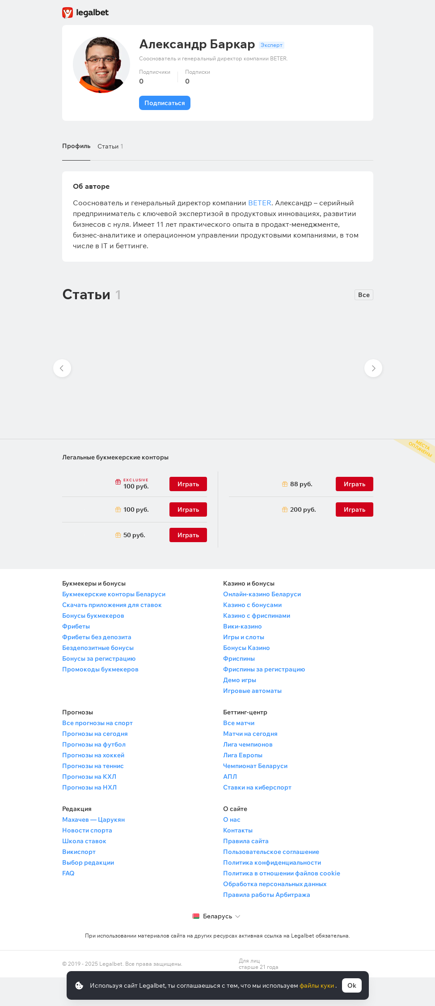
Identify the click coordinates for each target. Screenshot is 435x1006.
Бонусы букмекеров (93, 615)
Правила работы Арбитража (266, 895)
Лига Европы (242, 755)
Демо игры (239, 680)
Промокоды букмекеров (100, 669)
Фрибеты (76, 626)
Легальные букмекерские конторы (115, 457)
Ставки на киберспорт (257, 787)
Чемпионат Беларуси (255, 766)
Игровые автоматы (252, 691)
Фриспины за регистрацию (264, 669)
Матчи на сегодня (250, 734)
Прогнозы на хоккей (93, 755)
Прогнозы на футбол (94, 744)
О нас (232, 819)
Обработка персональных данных (274, 884)
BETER (259, 202)
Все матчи (238, 723)
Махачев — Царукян (93, 819)
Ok (351, 985)
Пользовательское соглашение (271, 852)
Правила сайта (246, 841)
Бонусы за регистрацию (98, 658)
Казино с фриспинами (256, 615)
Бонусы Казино (246, 648)
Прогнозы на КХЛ (89, 777)
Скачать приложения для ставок (112, 605)
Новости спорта (87, 830)
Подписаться (164, 103)
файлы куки (317, 985)
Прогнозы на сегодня (95, 734)
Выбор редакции (88, 862)
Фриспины (239, 658)
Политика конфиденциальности (272, 862)
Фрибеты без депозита (96, 637)
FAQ (68, 873)
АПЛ (230, 777)
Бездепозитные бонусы (98, 648)
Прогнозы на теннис (93, 766)
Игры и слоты (243, 637)
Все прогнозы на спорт (97, 723)
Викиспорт (79, 852)
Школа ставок (84, 841)
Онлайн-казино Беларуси (262, 594)
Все (364, 295)
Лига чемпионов (248, 744)
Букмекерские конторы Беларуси (113, 594)
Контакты (238, 830)
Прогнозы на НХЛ (89, 787)
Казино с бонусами (252, 605)
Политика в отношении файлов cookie (281, 873)
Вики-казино (242, 626)
